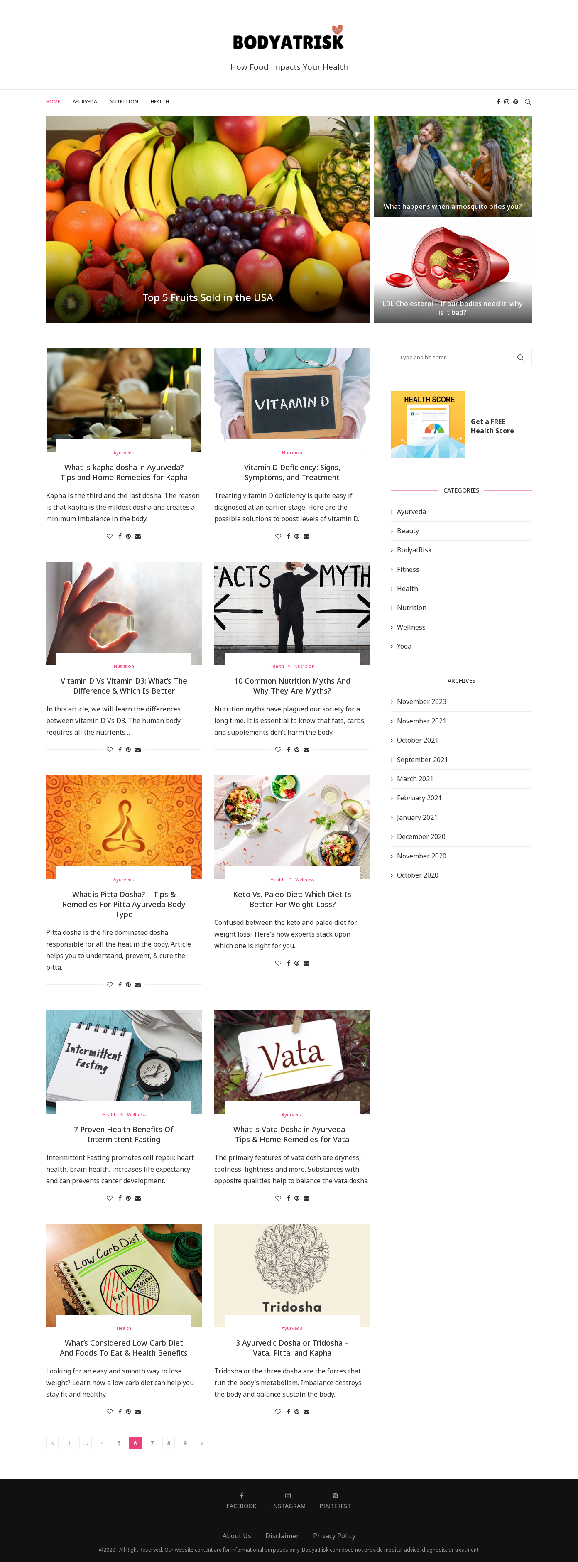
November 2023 (421, 701)
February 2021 (419, 797)
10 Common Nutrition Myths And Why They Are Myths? (292, 686)
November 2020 (421, 856)
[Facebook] (498, 102)
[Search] (528, 102)
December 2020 (421, 836)
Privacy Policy (334, 1535)
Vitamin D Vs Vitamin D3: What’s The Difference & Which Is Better (124, 686)
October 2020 (417, 875)
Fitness (408, 569)
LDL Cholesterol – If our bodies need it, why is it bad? (452, 308)
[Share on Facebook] (120, 536)
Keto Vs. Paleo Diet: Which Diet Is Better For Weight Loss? (292, 899)
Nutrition (124, 101)
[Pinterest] (515, 102)
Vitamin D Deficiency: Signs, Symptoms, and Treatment (292, 472)
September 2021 (422, 759)
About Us (237, 1535)
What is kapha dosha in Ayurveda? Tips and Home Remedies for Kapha (124, 472)
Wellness (411, 627)
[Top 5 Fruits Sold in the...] (208, 219)
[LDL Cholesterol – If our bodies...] (453, 272)
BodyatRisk (414, 549)
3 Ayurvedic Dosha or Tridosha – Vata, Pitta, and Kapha (292, 1348)
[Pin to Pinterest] (128, 536)
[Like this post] (110, 536)
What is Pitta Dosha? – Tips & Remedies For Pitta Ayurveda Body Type (124, 904)
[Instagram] (506, 102)
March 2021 (415, 778)
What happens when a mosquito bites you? (453, 206)
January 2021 (417, 817)
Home (53, 101)
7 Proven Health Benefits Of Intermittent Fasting (124, 1134)
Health (160, 101)
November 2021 (421, 721)
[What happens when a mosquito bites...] (453, 166)
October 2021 (417, 740)
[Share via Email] (138, 536)
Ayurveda (85, 101)
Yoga (404, 646)
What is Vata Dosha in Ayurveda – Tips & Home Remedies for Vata (292, 1134)
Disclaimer (282, 1535)
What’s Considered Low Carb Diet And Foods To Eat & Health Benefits (124, 1348)
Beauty (408, 530)
